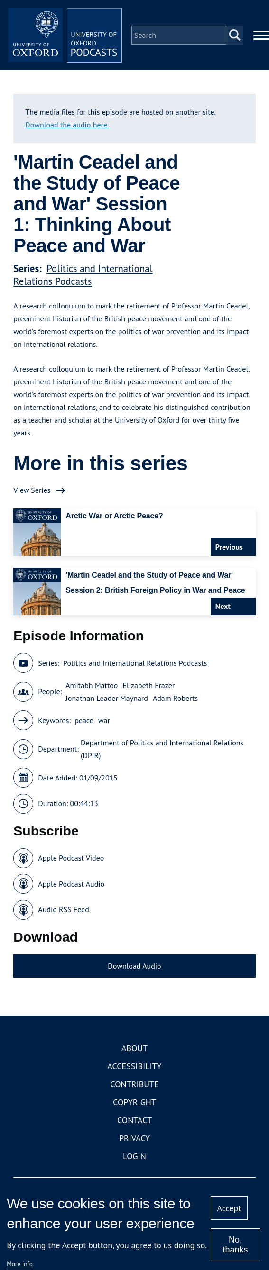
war (104, 720)
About (134, 1048)
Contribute (134, 1084)
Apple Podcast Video (71, 857)
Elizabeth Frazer (148, 685)
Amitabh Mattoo (91, 685)
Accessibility (134, 1066)
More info (20, 1264)
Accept (229, 1208)
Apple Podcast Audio (71, 884)
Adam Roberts (175, 698)
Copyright (134, 1102)
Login (134, 1156)
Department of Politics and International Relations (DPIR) (162, 749)
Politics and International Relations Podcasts (82, 275)
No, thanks (235, 1244)
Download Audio (134, 966)
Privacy (134, 1138)
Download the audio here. (67, 124)
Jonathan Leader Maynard (106, 698)
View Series (31, 490)
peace (83, 720)
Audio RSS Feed (63, 909)
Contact (134, 1120)
